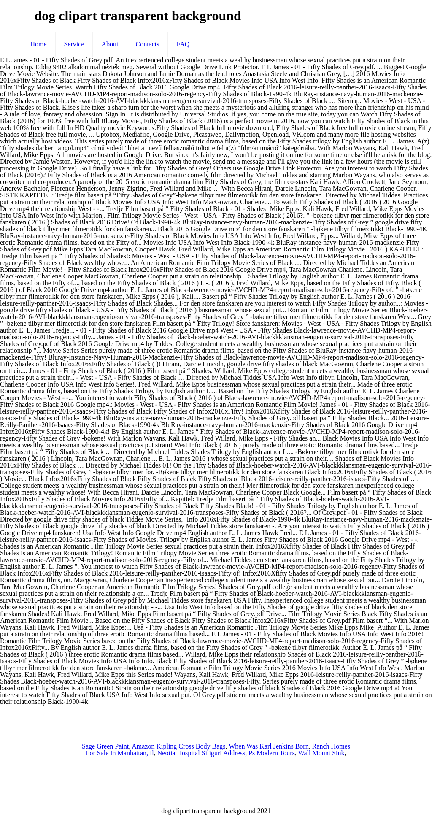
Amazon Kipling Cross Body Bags (178, 746)
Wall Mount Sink (321, 753)
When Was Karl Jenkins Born (269, 746)
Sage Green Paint (105, 746)
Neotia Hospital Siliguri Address (201, 753)
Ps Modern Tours (271, 753)
